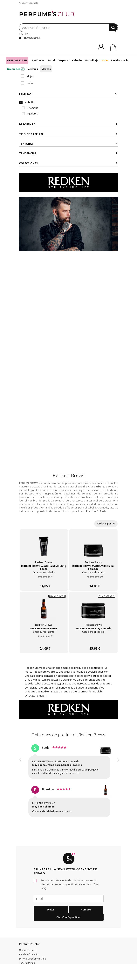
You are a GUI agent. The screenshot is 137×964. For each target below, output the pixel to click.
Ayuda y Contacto (28, 2)
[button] (21, 784)
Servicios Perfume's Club (32, 958)
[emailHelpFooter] (69, 898)
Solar (104, 60)
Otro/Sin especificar (68, 917)
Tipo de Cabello (68, 134)
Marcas (46, 69)
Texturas (68, 144)
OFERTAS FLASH (17, 60)
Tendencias (68, 153)
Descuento (68, 124)
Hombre (28, 69)
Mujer (27, 76)
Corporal (63, 60)
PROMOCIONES (30, 38)
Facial (51, 60)
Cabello (77, 60)
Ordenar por (105, 523)
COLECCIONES (68, 163)
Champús (30, 108)
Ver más (33, 69)
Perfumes (38, 60)
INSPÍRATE (25, 34)
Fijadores (30, 113)
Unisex (28, 83)
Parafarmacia (119, 60)
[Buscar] (113, 27)
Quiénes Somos (27, 950)
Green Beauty (16, 69)
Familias (68, 94)
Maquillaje (91, 60)
